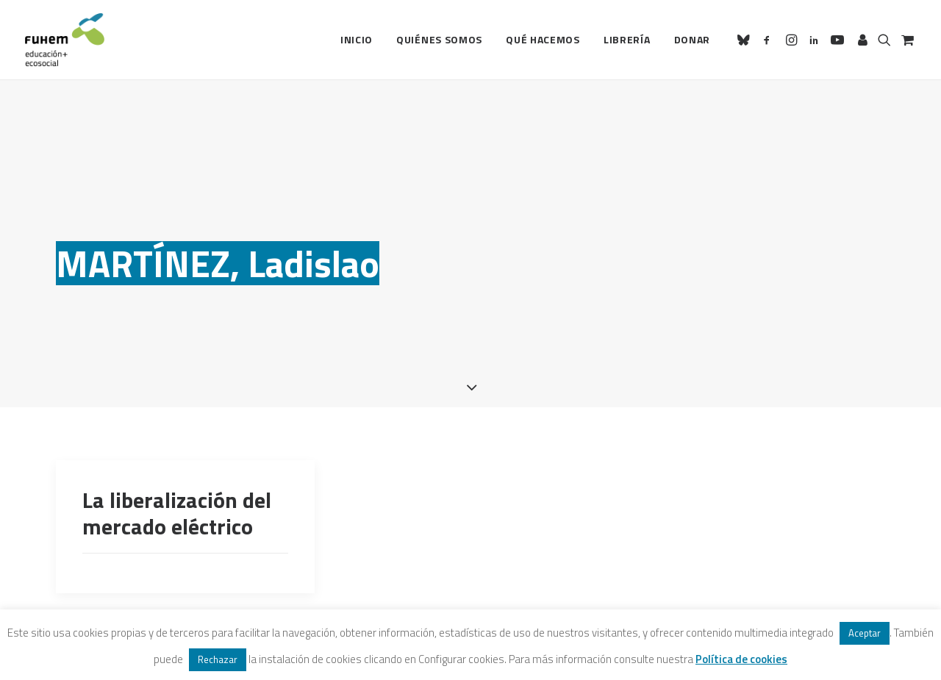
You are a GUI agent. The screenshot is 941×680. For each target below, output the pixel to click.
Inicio (356, 39)
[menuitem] (356, 39)
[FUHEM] (64, 39)
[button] (746, 39)
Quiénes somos (439, 39)
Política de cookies (741, 659)
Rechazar (217, 659)
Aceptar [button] (864, 633)
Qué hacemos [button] (543, 39)
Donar (692, 39)
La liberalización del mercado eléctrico (176, 494)
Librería (627, 39)
